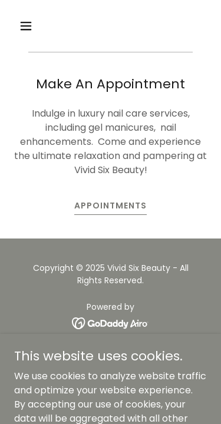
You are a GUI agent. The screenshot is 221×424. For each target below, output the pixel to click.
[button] (28, 26)
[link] (110, 323)
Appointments (110, 205)
